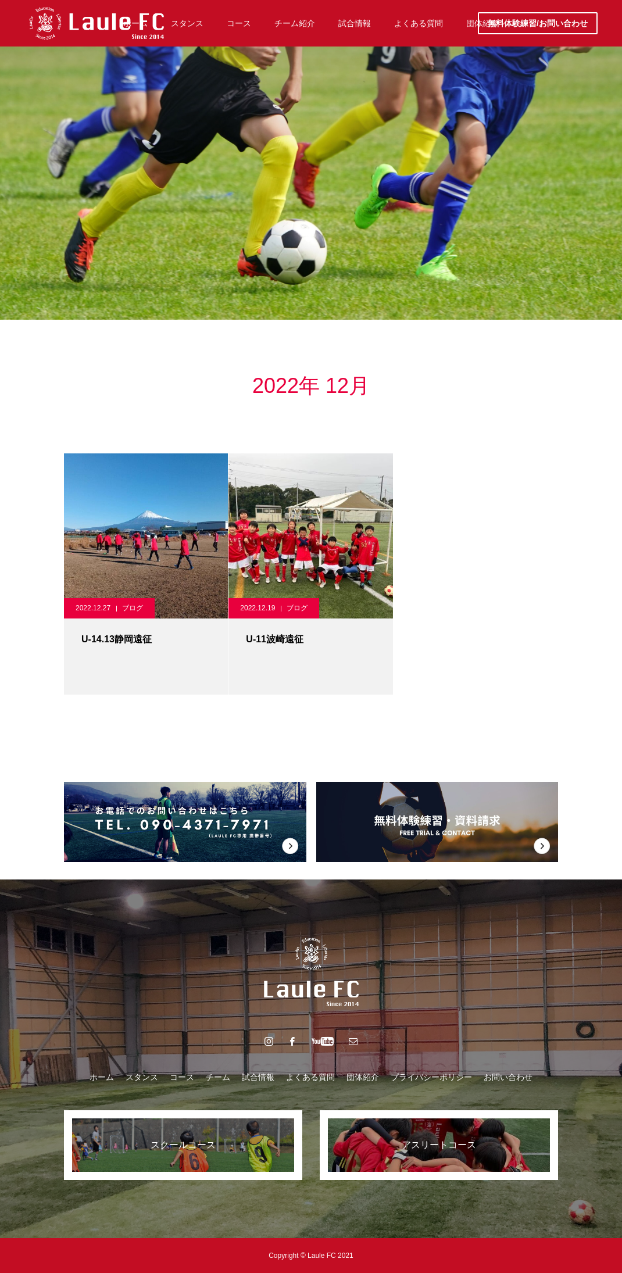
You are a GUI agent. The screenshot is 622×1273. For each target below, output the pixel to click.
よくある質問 (310, 1077)
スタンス (142, 1077)
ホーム (102, 1077)
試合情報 (258, 1077)
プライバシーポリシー (431, 1077)
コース (182, 1077)
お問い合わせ (508, 1077)
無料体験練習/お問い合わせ (538, 23)
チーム (218, 1077)
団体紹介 (362, 1077)
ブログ (132, 608)
